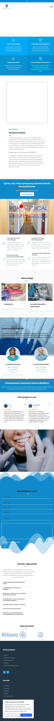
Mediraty (6, 649)
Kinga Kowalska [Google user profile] (36, 391)
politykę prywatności (14, 528)
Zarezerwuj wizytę (27, 180)
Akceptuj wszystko (26, 715)
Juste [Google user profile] (9, 391)
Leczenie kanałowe (8, 682)
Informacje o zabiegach (9, 644)
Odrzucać (16, 715)
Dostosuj (8, 715)
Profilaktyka (7, 672)
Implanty (6, 679)
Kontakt (6, 641)
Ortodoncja (6, 674)
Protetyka (6, 677)
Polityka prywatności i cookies (11, 651)
